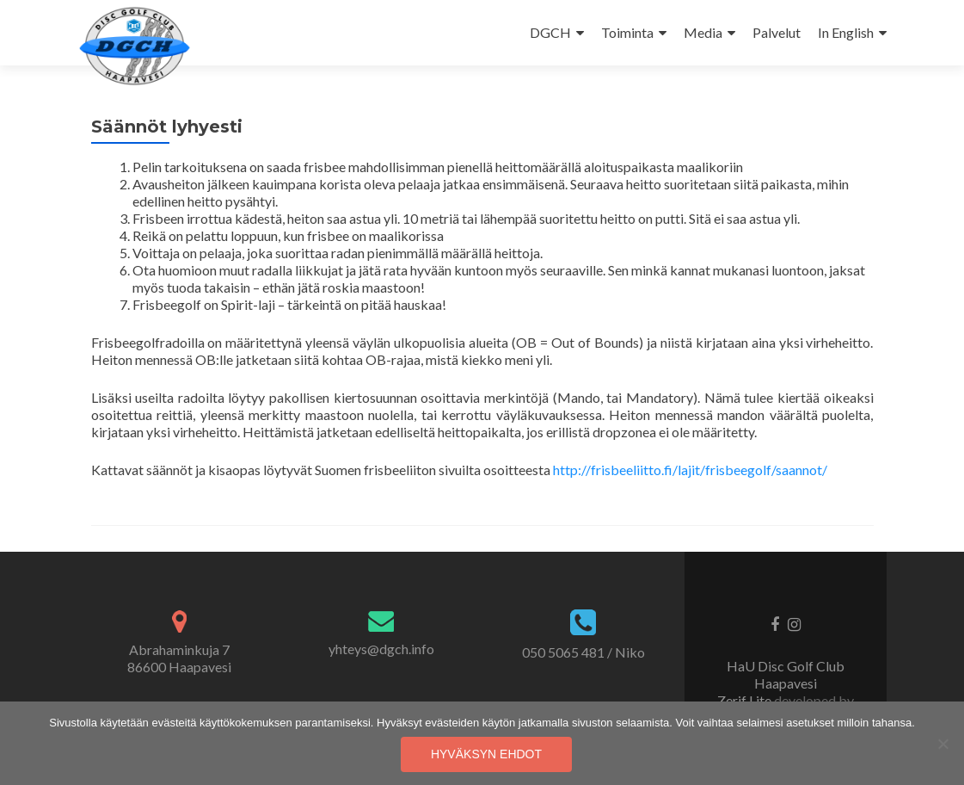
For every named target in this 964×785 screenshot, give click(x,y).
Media (703, 32)
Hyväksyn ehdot (486, 754)
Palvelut (776, 32)
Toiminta (627, 32)
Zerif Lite (745, 700)
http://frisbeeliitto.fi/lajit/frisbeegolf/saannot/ (690, 469)
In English (846, 32)
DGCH (550, 32)
